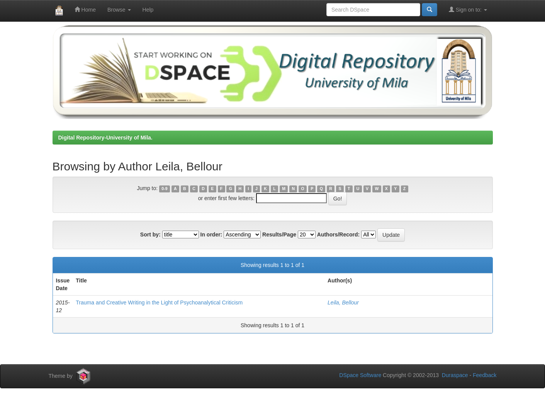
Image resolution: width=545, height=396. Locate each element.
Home (85, 9)
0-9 (164, 188)
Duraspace (455, 375)
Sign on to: (468, 9)
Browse (119, 10)
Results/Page (279, 234)
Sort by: (150, 234)
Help (148, 10)
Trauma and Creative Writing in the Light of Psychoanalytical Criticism (159, 302)
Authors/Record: (338, 234)
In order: (211, 234)
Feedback (484, 375)
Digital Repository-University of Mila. (105, 137)
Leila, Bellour (343, 302)
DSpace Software (360, 375)
